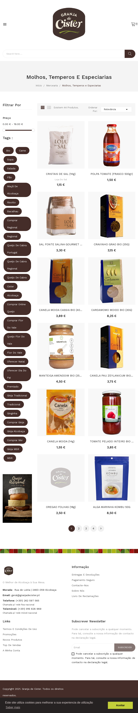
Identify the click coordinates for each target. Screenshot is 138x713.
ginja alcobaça (16, 431)
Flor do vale (14, 352)
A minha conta (11, 650)
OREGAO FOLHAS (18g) (61, 507)
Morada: (8, 589)
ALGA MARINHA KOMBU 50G (111, 507)
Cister (10, 286)
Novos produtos (12, 639)
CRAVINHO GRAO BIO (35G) (111, 244)
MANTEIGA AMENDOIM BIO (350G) (61, 375)
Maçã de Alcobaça (12, 190)
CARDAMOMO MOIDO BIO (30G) (111, 310)
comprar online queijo (16, 308)
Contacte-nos (80, 585)
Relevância (116, 109)
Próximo (101, 528)
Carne (22, 150)
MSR (9, 458)
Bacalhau (12, 211)
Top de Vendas (12, 645)
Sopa (10, 159)
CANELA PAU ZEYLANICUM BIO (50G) (112, 375)
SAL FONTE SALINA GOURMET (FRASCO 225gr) (61, 244)
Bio (8, 150)
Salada (11, 168)
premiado (13, 386)
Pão (9, 177)
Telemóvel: (10, 608)
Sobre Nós (78, 590)
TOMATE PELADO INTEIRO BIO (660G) (112, 441)
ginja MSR (13, 449)
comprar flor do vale (15, 324)
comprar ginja (15, 422)
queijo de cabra (17, 277)
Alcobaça (12, 295)
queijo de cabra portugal (17, 249)
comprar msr (15, 440)
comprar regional (12, 224)
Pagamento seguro (83, 580)
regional (12, 236)
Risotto (11, 202)
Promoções (9, 634)
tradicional (13, 404)
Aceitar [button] (120, 705)
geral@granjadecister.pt (25, 595)
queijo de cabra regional (17, 265)
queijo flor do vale (16, 340)
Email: (7, 595)
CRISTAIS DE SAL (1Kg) (61, 174)
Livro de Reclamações (85, 596)
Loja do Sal (61, 179)
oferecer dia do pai (16, 374)
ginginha (12, 413)
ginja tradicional (17, 395)
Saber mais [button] (13, 707)
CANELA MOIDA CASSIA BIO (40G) (61, 310)
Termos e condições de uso (20, 629)
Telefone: (9, 600)
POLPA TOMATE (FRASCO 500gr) (112, 174)
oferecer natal (16, 361)
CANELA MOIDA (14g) (61, 441)
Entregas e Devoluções (85, 574)
